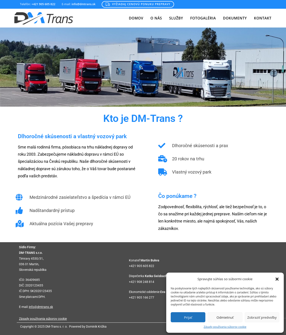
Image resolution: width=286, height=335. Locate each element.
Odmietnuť (225, 317)
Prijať (188, 317)
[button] (277, 279)
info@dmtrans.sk (41, 307)
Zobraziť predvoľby (262, 317)
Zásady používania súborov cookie (225, 327)
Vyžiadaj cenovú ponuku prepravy (137, 4)
